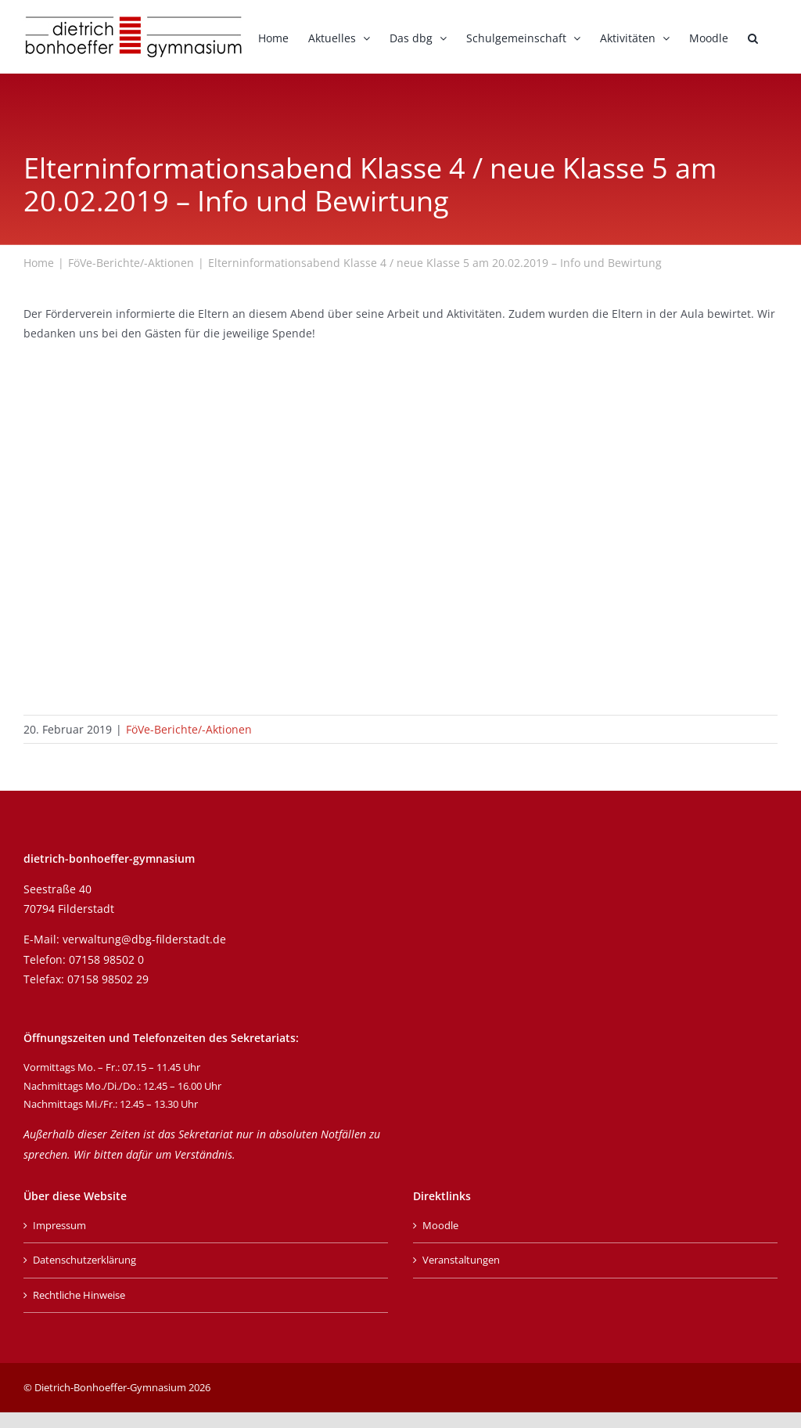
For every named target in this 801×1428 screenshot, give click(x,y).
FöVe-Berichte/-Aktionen (189, 729)
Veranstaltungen (461, 1260)
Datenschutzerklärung (84, 1260)
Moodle (440, 1225)
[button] (753, 37)
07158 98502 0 (106, 959)
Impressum (59, 1225)
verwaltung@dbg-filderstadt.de (144, 939)
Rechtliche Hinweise (79, 1295)
